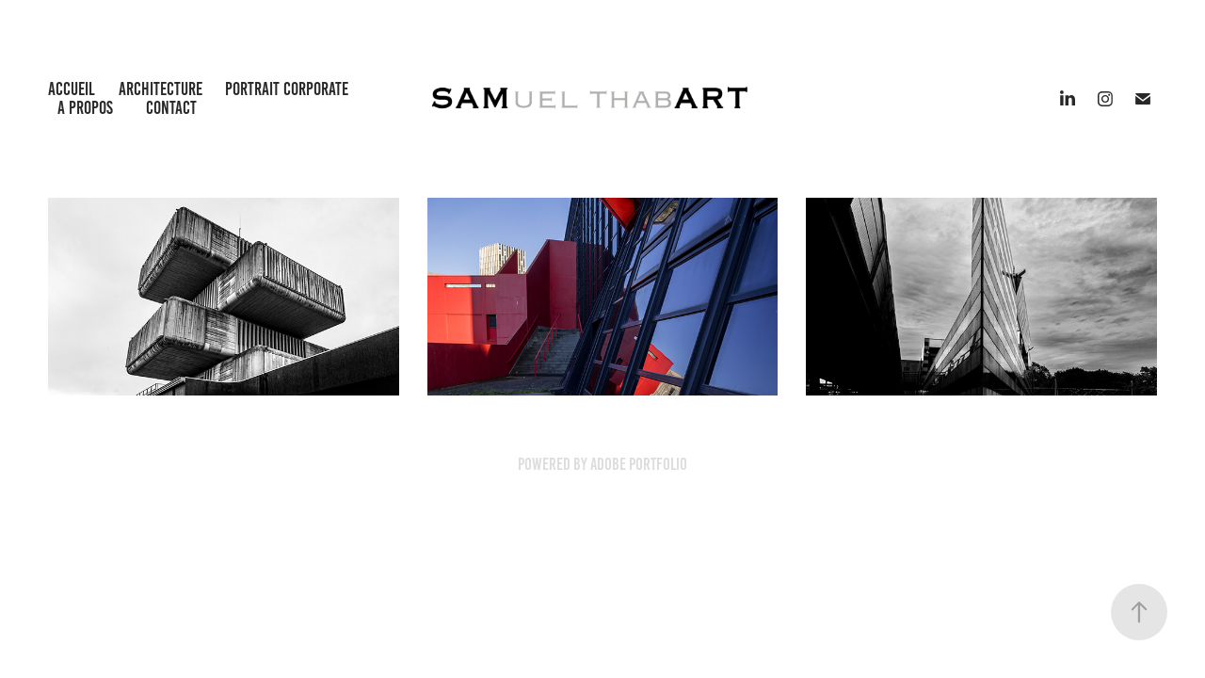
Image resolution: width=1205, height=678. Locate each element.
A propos (85, 108)
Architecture (160, 89)
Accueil (71, 89)
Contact (171, 108)
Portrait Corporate (286, 89)
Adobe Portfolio (638, 464)
